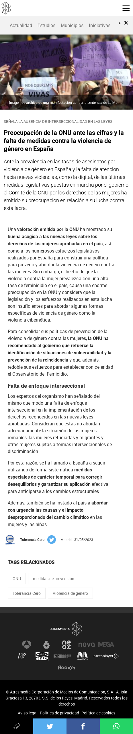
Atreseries (22, 656)
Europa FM (62, 656)
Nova (86, 645)
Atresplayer (106, 656)
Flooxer (66, 668)
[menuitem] (21, 25)
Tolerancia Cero (27, 593)
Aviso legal (28, 713)
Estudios (46, 25)
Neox (66, 645)
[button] (124, 8)
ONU (17, 578)
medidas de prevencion (53, 578)
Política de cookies (98, 713)
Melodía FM (82, 656)
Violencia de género (70, 593)
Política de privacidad (59, 713)
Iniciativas (99, 25)
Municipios (72, 25)
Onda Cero (42, 656)
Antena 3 (26, 645)
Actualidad (21, 25)
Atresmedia (66, 629)
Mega (106, 645)
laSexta (46, 645)
